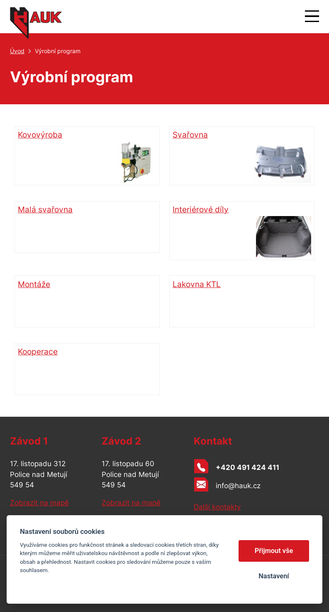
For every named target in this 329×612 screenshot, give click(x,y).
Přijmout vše (274, 551)
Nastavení (273, 576)
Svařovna (242, 156)
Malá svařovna (45, 209)
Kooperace (38, 351)
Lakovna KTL (197, 284)
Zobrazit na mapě (39, 503)
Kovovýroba (87, 156)
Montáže (34, 284)
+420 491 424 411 (247, 467)
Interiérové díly (242, 231)
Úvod (17, 51)
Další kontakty (217, 507)
